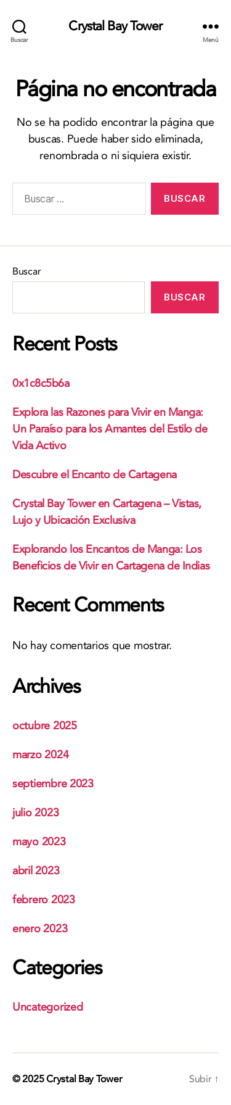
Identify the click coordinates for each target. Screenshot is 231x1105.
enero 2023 (39, 929)
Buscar (26, 271)
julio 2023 (35, 813)
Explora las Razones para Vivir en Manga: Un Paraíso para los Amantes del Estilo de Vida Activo (110, 429)
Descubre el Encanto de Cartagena (94, 474)
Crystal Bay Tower (115, 26)
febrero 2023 (43, 900)
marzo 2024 (40, 755)
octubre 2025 (44, 726)
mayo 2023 (39, 842)
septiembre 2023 (53, 784)
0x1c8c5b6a (41, 383)
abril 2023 (35, 871)
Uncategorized (47, 1007)
